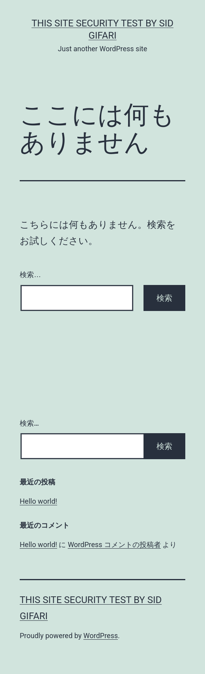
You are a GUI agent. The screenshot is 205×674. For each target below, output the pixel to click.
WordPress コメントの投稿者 (114, 544)
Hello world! (38, 501)
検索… (30, 275)
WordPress (101, 635)
